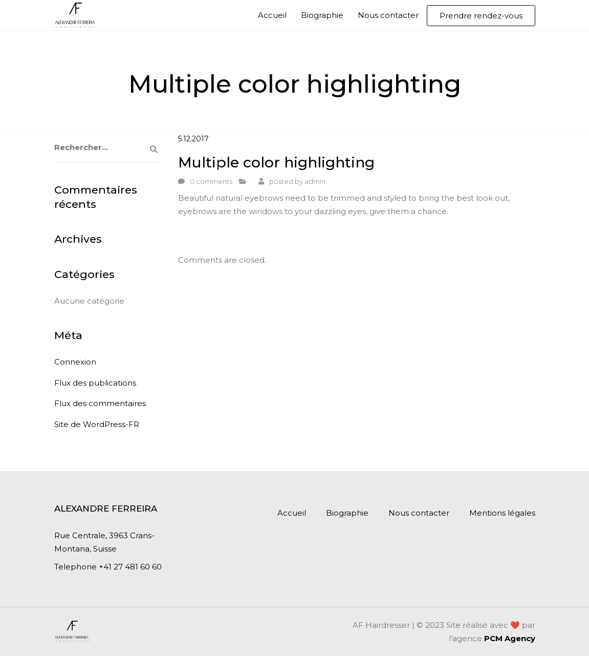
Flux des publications (95, 383)
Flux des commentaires (100, 403)
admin (314, 181)
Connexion (75, 362)
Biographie (322, 15)
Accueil (272, 15)
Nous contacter (388, 15)
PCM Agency (509, 638)
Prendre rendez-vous (481, 15)
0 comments (211, 181)
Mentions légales (502, 513)
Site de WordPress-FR (96, 424)
